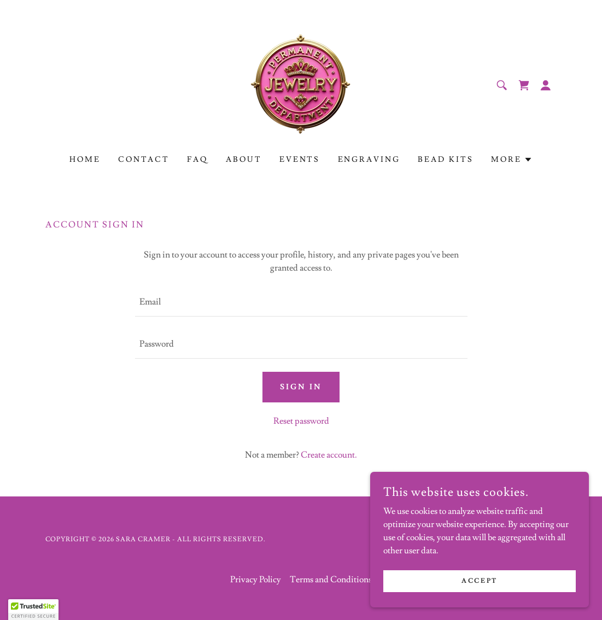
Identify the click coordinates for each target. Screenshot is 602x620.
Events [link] (299, 160)
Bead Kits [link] (446, 160)
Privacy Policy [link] (255, 579)
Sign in (301, 387)
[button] (546, 85)
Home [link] (85, 160)
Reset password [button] (301, 421)
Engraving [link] (369, 160)
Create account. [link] (329, 454)
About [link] (244, 160)
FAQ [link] (197, 160)
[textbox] (301, 302)
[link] (300, 83)
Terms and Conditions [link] (331, 579)
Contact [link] (144, 160)
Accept (479, 581)
